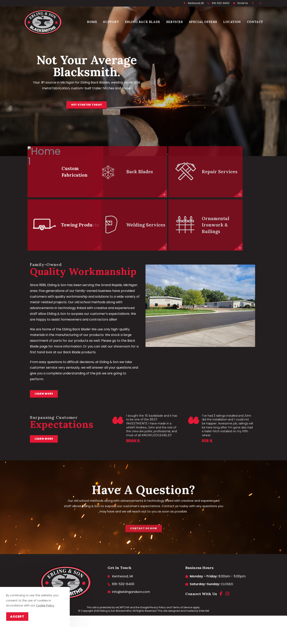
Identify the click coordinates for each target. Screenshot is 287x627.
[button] (86, 112)
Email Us (243, 3)
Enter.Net (204, 610)
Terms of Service (182, 607)
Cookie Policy (45, 605)
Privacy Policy (157, 607)
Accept (17, 616)
